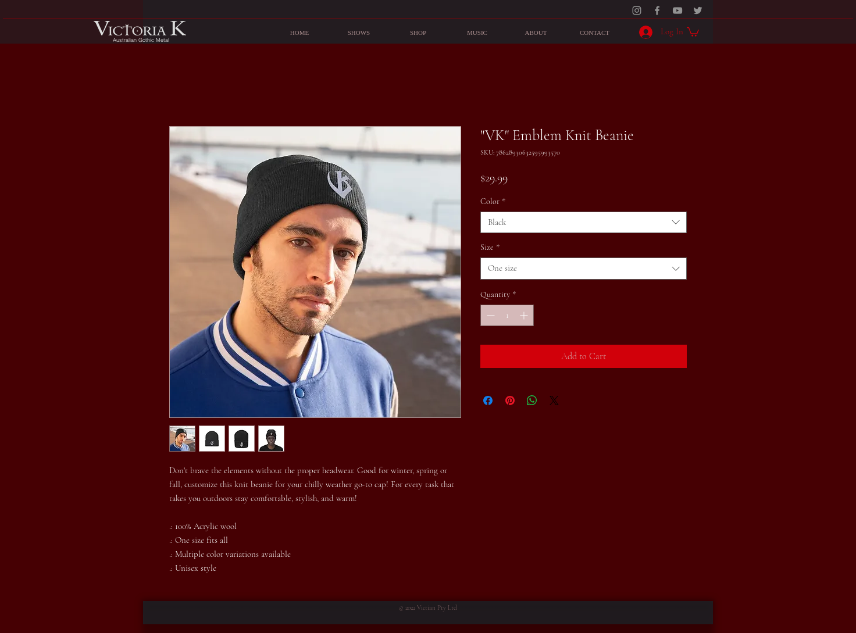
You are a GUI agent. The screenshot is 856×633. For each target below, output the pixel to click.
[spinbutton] (507, 315)
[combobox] (583, 223)
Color (492, 201)
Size (490, 247)
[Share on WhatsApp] (532, 400)
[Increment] (525, 315)
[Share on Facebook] (488, 400)
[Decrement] (489, 315)
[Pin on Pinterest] (510, 400)
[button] (693, 31)
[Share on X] (554, 400)
